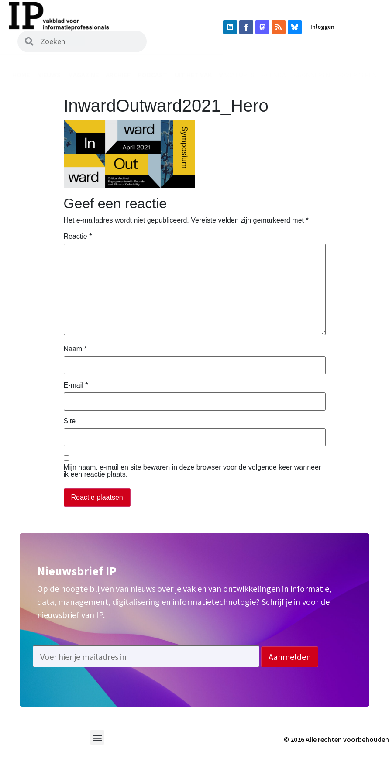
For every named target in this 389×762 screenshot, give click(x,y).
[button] (97, 737)
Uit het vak (193, 74)
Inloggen (322, 27)
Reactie (78, 236)
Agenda (274, 74)
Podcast (152, 74)
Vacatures (237, 74)
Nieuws (49, 74)
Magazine (83, 74)
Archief (118, 74)
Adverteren (357, 74)
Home (21, 74)
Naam (75, 349)
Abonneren (311, 74)
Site (70, 421)
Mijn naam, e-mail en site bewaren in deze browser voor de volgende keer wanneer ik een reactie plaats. (192, 471)
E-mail (76, 385)
